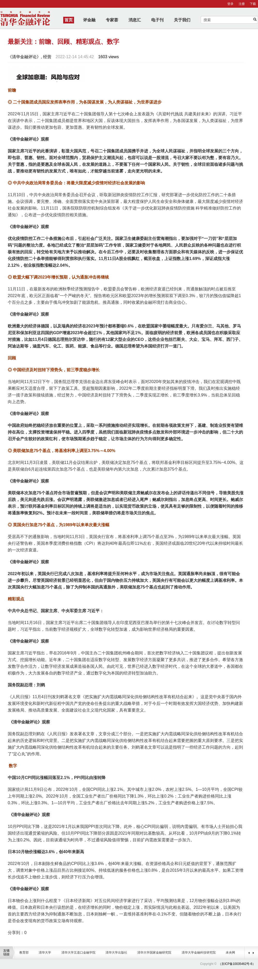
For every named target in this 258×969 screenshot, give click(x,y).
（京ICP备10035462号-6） (236, 964)
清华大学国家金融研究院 (154, 952)
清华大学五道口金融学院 (78, 952)
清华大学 (45, 952)
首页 (68, 20)
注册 (242, 4)
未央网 (230, 952)
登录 (230, 4)
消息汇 (134, 20)
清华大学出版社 (116, 952)
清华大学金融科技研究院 (199, 952)
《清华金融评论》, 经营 (29, 57)
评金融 (89, 20)
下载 (253, 4)
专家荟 (112, 20)
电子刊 (157, 20)
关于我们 (182, 20)
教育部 (24, 952)
